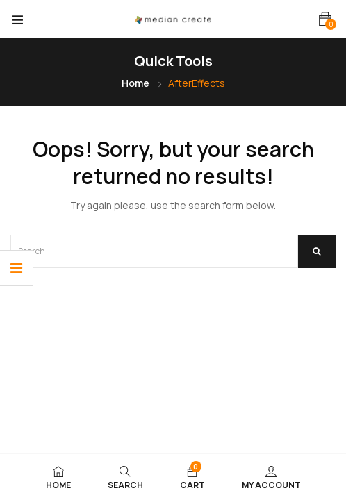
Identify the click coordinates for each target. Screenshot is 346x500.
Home (135, 83)
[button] (325, 19)
